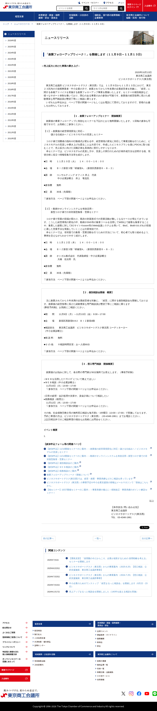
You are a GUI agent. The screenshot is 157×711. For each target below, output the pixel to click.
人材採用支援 (39, 638)
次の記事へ (147, 538)
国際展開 (100, 638)
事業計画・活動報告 (105, 672)
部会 (99, 646)
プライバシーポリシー (11, 642)
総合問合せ (6, 627)
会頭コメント (102, 631)
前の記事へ (48, 538)
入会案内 (5, 678)
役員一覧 (100, 668)
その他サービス (103, 676)
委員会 (100, 642)
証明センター (39, 645)
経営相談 (38, 630)
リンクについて (8, 647)
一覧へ (98, 538)
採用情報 (100, 679)
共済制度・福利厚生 (42, 642)
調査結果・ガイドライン (107, 635)
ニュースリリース (22, 24)
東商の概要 (101, 661)
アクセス (6, 623)
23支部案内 (38, 664)
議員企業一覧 (102, 664)
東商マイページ (8, 669)
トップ (6, 24)
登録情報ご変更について (12, 637)
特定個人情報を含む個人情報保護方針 (10, 652)
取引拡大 (38, 634)
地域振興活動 (39, 661)
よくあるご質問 (8, 632)
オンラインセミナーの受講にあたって (11, 660)
